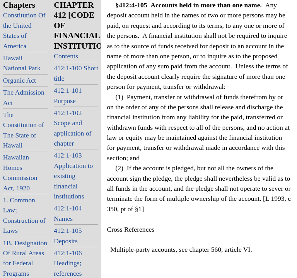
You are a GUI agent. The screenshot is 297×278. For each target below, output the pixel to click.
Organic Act (19, 80)
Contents (66, 56)
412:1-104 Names (68, 213)
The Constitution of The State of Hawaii (23, 130)
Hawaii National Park (22, 63)
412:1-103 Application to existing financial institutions (73, 175)
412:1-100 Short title (76, 73)
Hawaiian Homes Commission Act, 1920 (20, 172)
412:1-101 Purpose (68, 95)
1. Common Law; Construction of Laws (24, 215)
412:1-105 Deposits (68, 235)
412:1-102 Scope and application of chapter (72, 128)
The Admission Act (23, 97)
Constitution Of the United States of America (24, 30)
